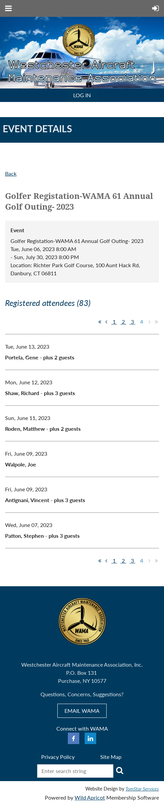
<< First (99, 322)
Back (11, 173)
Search (120, 770)
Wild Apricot (90, 797)
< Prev (106, 322)
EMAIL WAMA (82, 710)
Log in (82, 95)
